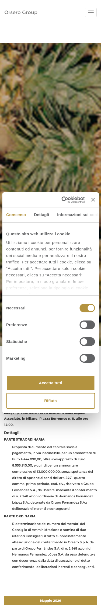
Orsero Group (20, 12)
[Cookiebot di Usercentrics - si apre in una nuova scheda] (63, 199)
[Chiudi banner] (93, 199)
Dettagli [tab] (41, 214)
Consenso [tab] (16, 214)
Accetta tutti (50, 383)
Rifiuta (50, 400)
